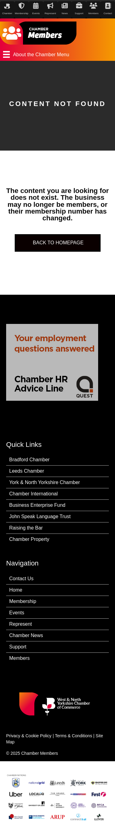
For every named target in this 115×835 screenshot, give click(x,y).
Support (17, 646)
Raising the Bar (26, 527)
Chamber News (26, 635)
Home (15, 590)
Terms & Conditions (73, 735)
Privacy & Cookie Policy (29, 735)
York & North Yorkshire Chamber (44, 482)
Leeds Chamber (26, 471)
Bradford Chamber (29, 459)
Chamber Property (29, 539)
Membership (22, 601)
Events (16, 612)
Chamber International (33, 493)
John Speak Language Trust (40, 516)
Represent (20, 624)
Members (19, 658)
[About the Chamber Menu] (57, 54)
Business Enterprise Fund (37, 505)
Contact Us (21, 578)
